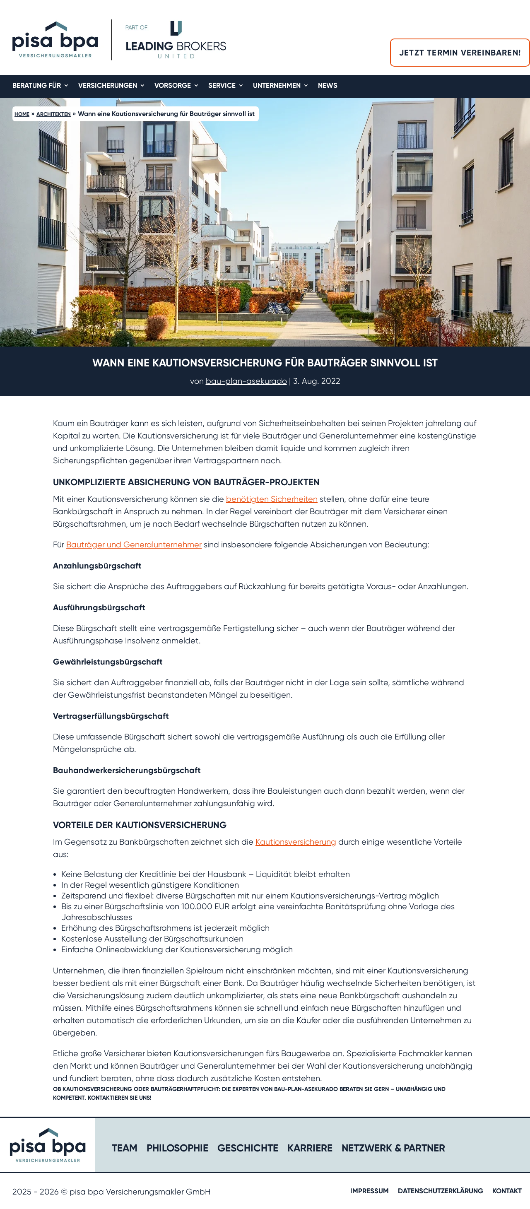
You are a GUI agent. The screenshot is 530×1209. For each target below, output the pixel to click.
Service (222, 85)
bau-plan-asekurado (246, 381)
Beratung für (36, 85)
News (327, 85)
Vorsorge (172, 85)
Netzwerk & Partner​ (393, 1149)
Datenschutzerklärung (440, 1191)
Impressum (369, 1191)
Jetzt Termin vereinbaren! (460, 53)
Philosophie (177, 1149)
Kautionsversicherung (295, 842)
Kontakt (507, 1191)
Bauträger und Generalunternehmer (134, 544)
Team (124, 1149)
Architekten (53, 114)
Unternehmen (277, 85)
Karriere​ (309, 1149)
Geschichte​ (247, 1149)
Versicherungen (107, 85)
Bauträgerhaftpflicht (185, 1089)
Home (21, 114)
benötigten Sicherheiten (272, 499)
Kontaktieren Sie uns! (120, 1097)
